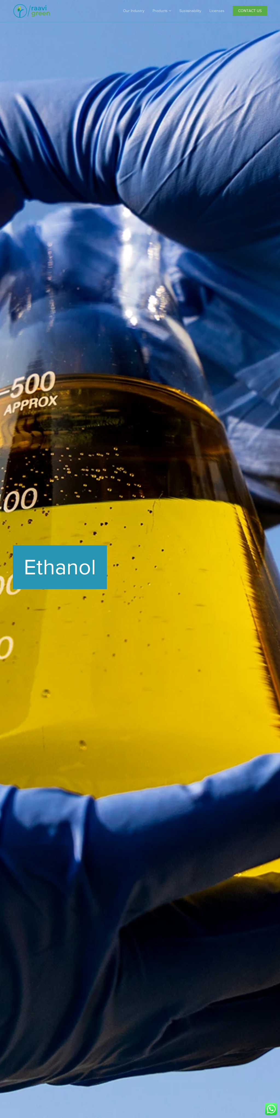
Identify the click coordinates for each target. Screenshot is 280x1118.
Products (162, 11)
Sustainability (190, 11)
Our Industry (133, 11)
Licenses (216, 11)
